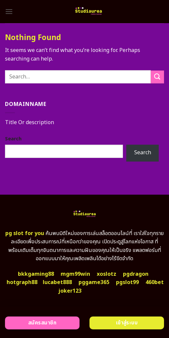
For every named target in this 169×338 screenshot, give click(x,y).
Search (13, 138)
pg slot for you (24, 233)
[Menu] (9, 11)
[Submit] (157, 77)
